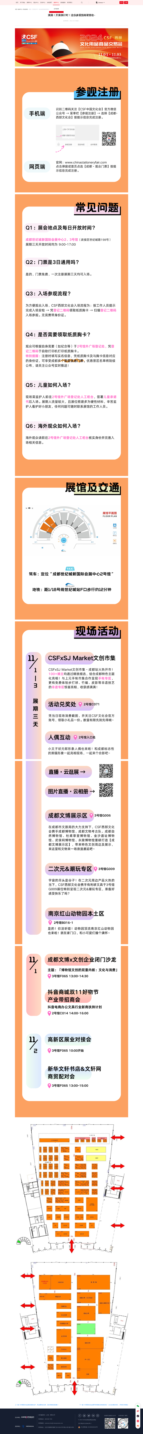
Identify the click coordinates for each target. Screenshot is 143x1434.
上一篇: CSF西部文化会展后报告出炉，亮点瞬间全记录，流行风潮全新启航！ (37, 1405)
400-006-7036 (48, 1419)
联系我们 (69, 2)
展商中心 (29, 2)
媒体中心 (56, 2)
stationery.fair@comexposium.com (54, 1423)
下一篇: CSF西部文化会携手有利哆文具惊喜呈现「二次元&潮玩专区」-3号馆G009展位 (103, 1405)
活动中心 (42, 2)
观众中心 (36, 2)
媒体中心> (20, 9)
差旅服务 (63, 2)
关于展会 (22, 2)
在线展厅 (49, 2)
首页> (16, 9)
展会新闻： (26, 9)
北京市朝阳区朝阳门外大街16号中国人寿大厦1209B (59, 1427)
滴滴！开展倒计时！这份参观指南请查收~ (39, 9)
